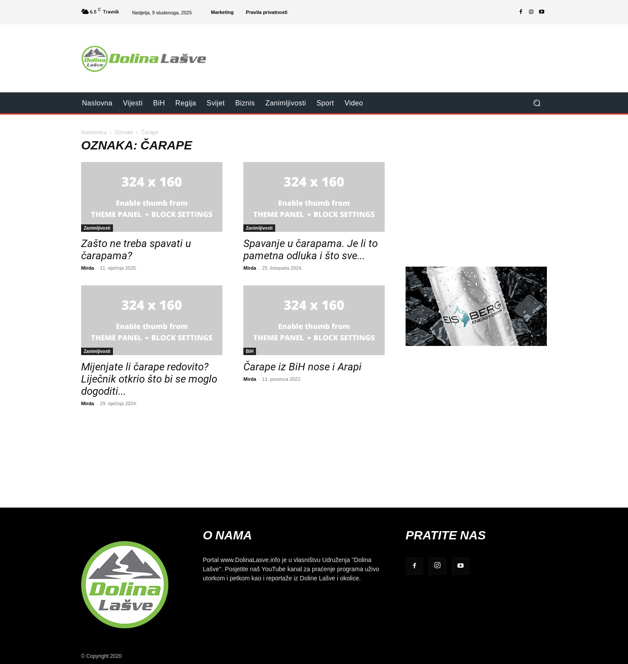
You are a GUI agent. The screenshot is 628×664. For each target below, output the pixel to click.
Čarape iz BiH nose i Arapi (302, 367)
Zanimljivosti (97, 228)
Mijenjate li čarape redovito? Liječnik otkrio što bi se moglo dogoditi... (149, 379)
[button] (536, 103)
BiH (249, 351)
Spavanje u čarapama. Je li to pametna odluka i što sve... (310, 249)
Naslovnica (94, 132)
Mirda (87, 267)
